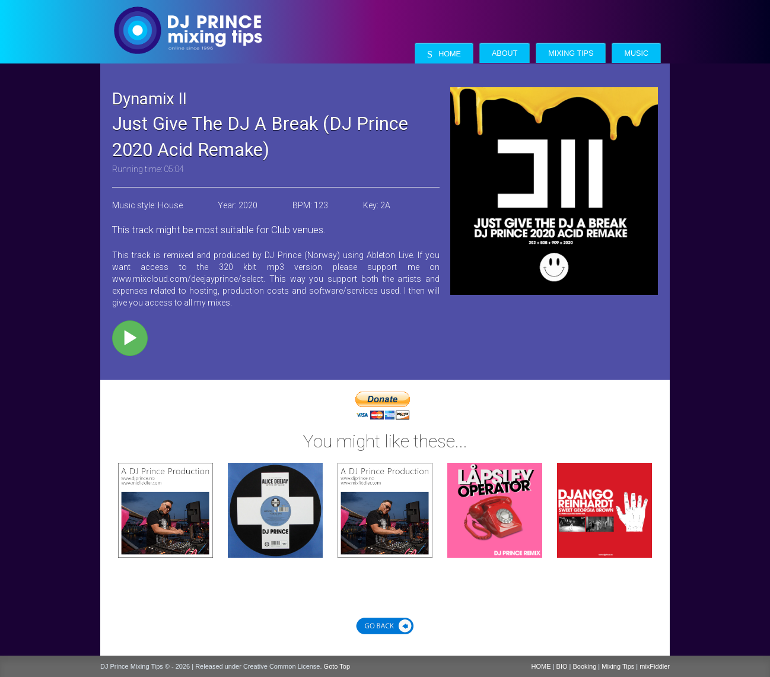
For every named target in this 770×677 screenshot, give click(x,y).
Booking (585, 666)
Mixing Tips (570, 53)
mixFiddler (654, 666)
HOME (541, 666)
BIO (562, 666)
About (504, 53)
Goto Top (337, 666)
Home (444, 54)
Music (636, 53)
